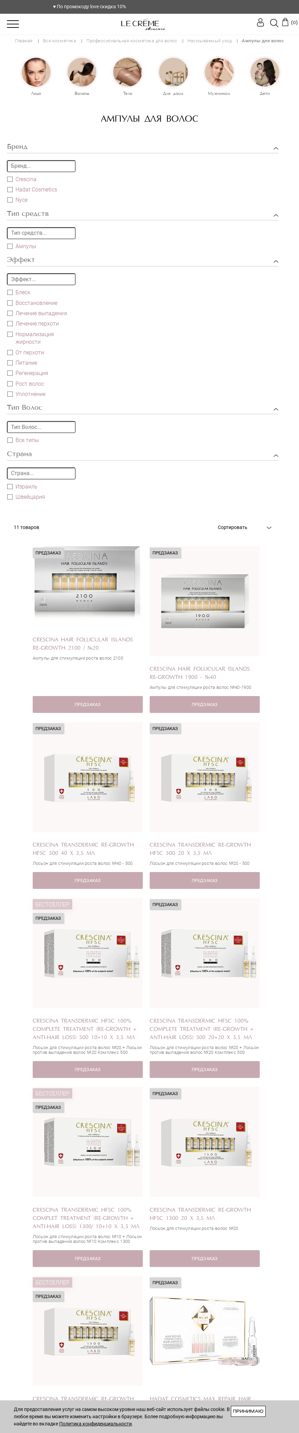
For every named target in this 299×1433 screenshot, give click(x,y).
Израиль (22, 486)
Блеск (18, 292)
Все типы (27, 440)
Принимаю (248, 1411)
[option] (36, 76)
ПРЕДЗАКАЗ (87, 704)
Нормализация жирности (30, 338)
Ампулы (21, 246)
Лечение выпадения (37, 313)
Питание (22, 362)
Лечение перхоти (33, 323)
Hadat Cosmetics (36, 189)
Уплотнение (26, 393)
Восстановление (32, 302)
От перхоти (25, 352)
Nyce (21, 200)
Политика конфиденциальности (95, 1423)
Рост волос (25, 383)
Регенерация (27, 373)
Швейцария (26, 496)
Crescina (25, 179)
